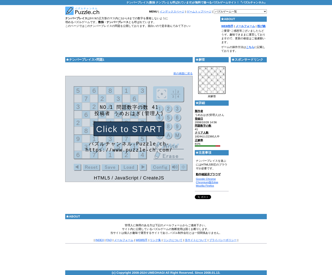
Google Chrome (206, 179)
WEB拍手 (142, 240)
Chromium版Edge (207, 182)
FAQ (109, 240)
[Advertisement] (142, 40)
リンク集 (155, 240)
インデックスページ (172, 11)
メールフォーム (123, 240)
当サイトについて (196, 240)
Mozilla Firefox (205, 185)
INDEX (99, 240)
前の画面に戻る (183, 73)
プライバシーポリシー (223, 240)
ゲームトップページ (199, 11)
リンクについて (173, 240)
